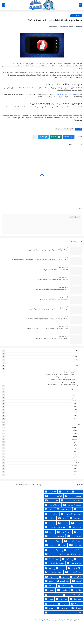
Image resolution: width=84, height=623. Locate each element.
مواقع (49, 590)
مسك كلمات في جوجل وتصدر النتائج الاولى (54, 270)
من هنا (37, 107)
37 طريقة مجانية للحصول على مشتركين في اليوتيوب (51, 289)
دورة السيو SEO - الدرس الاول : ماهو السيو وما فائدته (51, 338)
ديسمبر (74, 389)
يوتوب (49, 608)
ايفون (62, 518)
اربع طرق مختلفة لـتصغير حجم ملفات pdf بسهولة (62, 382)
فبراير (75, 418)
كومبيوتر (76, 581)
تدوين (77, 532)
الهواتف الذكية (76, 15)
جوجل (49, 545)
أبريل (75, 354)
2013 (77, 424)
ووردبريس (61, 599)
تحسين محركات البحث (55, 527)
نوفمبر (75, 392)
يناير (75, 363)
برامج (76, 523)
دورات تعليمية (52, 559)
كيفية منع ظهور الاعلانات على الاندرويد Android (63, 379)
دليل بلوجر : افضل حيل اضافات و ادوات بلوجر (54, 299)
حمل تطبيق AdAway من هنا (66, 94)
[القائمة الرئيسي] (80, 5)
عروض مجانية (53, 572)
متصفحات (76, 586)
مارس (75, 357)
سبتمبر (74, 398)
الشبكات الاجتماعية (72, 505)
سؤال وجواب (74, 568)
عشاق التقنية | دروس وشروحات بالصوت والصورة (50, 620)
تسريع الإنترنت (64, 532)
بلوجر (63, 523)
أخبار (64, 491)
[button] (68, 137)
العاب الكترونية (52, 505)
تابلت (50, 523)
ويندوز (49, 599)
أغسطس (74, 401)
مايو (75, 410)
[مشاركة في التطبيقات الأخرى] (34, 137)
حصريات (52, 550)
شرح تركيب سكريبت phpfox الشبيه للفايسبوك (53, 279)
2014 (77, 386)
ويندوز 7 (49, 604)
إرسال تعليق (74, 217)
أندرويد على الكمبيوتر (71, 514)
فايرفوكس (75, 577)
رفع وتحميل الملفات (54, 563)
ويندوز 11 (63, 604)
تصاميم (49, 532)
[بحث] (3, 5)
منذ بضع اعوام (62, 248)
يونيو (75, 407)
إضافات (53, 496)
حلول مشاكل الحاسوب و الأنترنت (63, 554)
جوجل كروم (72, 550)
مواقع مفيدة (72, 595)
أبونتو (76, 491)
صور (48, 568)
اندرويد (49, 509)
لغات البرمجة (63, 581)
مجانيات (62, 586)
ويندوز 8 (76, 608)
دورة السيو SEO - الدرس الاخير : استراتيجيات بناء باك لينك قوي (48, 250)
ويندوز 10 (76, 604)
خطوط (66, 559)
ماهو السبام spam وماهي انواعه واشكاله (65, 377)
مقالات (62, 590)
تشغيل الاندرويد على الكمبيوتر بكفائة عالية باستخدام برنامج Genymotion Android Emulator (39, 260)
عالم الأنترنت (73, 572)
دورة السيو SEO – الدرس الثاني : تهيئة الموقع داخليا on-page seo (48, 319)
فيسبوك (50, 577)
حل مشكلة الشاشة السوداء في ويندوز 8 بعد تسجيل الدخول (49, 309)
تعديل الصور (53, 541)
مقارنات (76, 590)
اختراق (50, 491)
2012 (77, 463)
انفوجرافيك (75, 518)
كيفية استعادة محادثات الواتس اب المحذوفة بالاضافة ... (61, 384)
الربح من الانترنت (71, 500)
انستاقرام (51, 514)
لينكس (49, 581)
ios (63, 612)
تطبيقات (58, 129)
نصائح (52, 595)
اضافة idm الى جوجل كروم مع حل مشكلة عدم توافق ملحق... (60, 374)
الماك (77, 509)
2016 (77, 365)
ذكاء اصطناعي (74, 563)
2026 (77, 351)
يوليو (75, 404)
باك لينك (50, 518)
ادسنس (73, 496)
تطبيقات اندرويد (54, 536)
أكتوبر (75, 395)
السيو (51, 500)
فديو (62, 577)
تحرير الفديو (75, 527)
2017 (77, 360)
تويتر (62, 545)
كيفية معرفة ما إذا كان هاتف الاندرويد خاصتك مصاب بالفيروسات (47, 329)
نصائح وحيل (75, 599)
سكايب (60, 568)
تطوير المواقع (73, 541)
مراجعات (50, 586)
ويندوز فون (62, 608)
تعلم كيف (75, 545)
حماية (77, 559)
